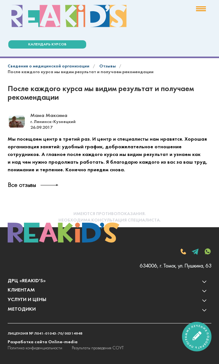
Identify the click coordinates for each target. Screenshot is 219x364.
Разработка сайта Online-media (43, 342)
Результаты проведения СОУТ (98, 348)
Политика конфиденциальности (35, 348)
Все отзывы (22, 185)
